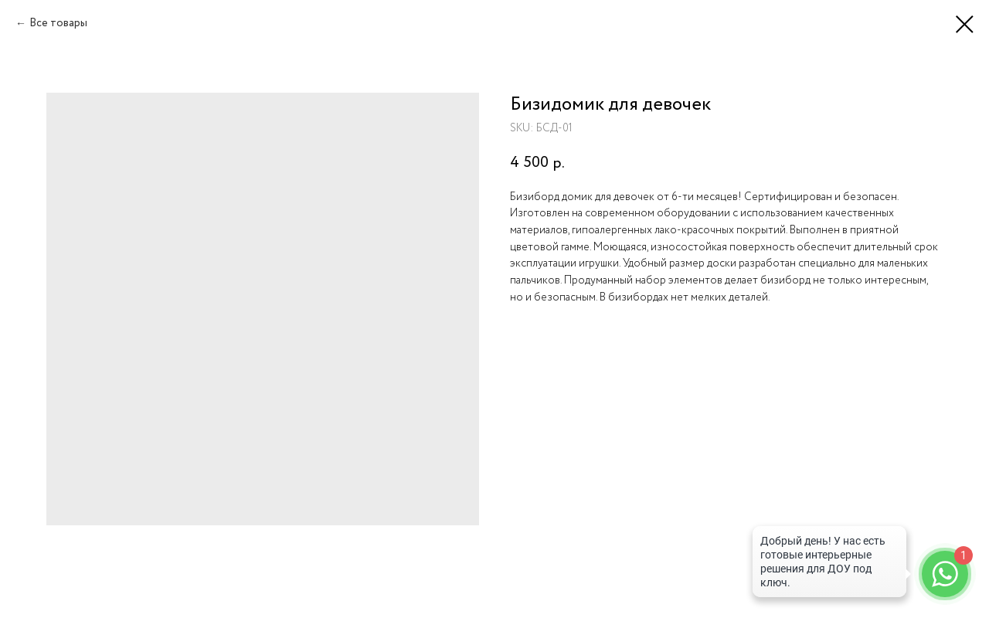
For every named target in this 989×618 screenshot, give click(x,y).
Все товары (58, 23)
